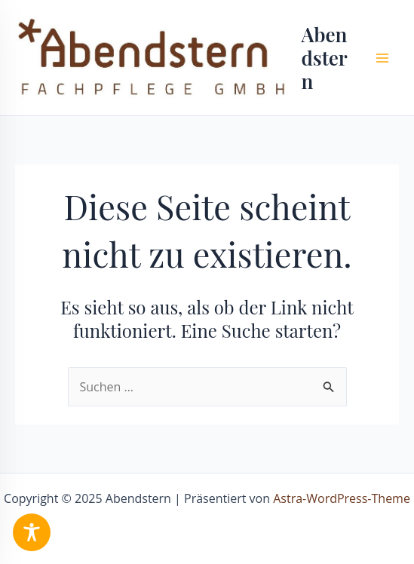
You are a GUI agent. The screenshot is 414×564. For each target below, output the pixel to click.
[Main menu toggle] (382, 58)
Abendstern (324, 57)
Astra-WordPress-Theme (341, 498)
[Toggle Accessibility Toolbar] (31, 532)
